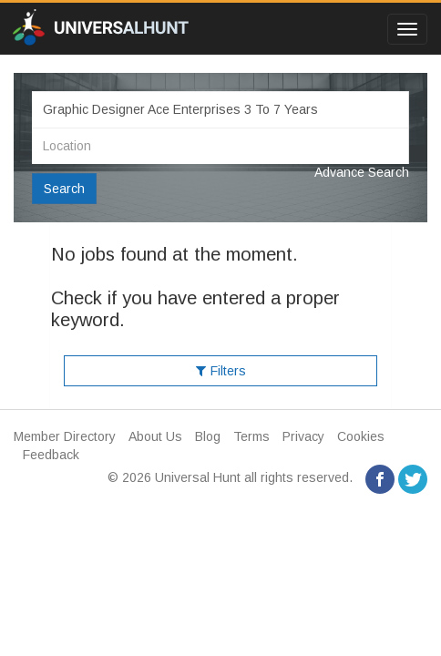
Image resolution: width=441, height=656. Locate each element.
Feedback (51, 454)
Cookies (361, 436)
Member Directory (65, 436)
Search (64, 188)
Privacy (303, 436)
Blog (207, 436)
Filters (221, 371)
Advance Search (361, 172)
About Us (155, 436)
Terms (251, 436)
